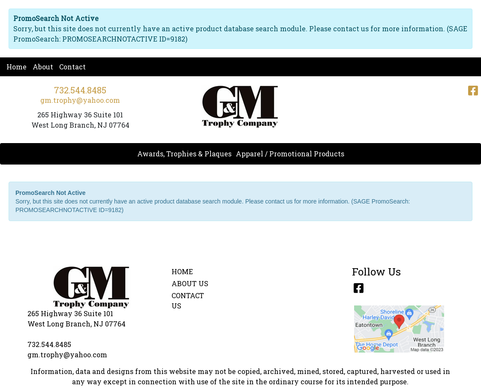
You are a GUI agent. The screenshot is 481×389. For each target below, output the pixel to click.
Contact (72, 66)
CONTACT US (187, 300)
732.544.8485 (80, 90)
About (43, 66)
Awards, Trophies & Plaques (184, 153)
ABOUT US (189, 283)
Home (16, 66)
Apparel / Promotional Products (290, 153)
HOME (182, 271)
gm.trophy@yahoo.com (80, 100)
